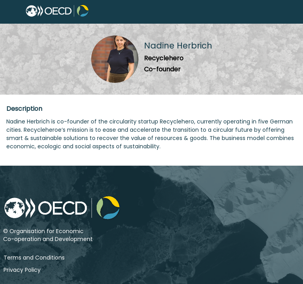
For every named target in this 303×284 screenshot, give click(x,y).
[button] (12, 12)
